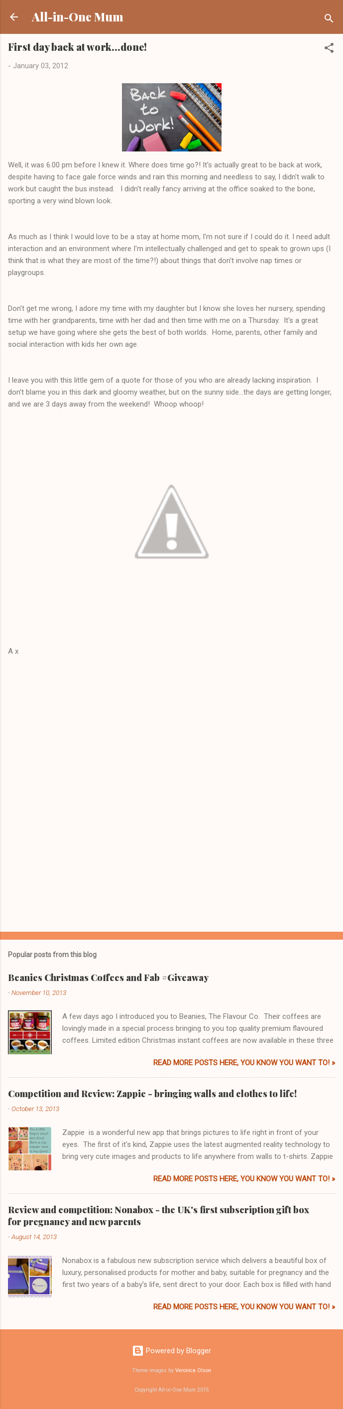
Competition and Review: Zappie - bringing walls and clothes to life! (152, 1094)
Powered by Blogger (171, 1350)
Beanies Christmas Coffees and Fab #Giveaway (108, 978)
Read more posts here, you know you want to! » (244, 1062)
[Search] (329, 20)
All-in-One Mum (77, 16)
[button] (329, 49)
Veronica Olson (193, 1370)
